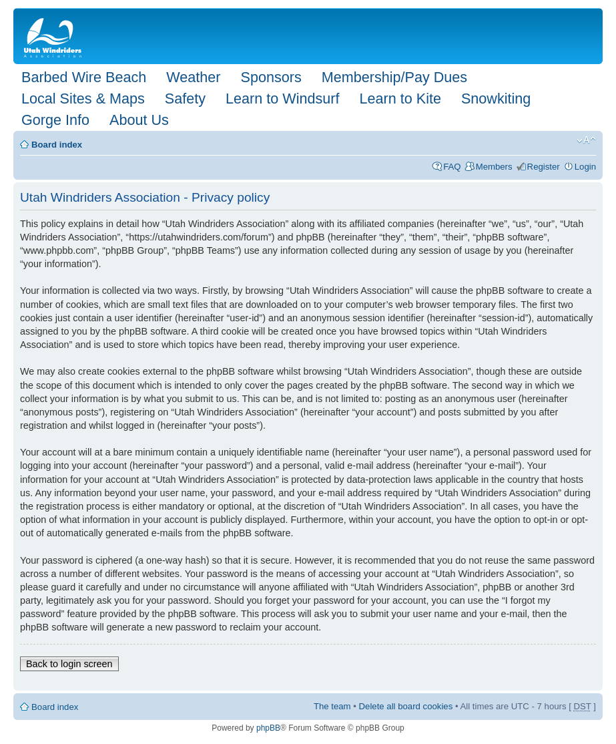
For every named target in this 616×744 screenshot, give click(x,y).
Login (585, 167)
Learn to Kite (400, 98)
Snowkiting (496, 98)
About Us (139, 120)
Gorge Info (55, 120)
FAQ (451, 167)
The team (332, 706)
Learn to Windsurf (282, 98)
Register (543, 167)
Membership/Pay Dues (394, 77)
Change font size (586, 140)
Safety (185, 98)
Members (494, 167)
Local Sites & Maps (83, 98)
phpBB (268, 728)
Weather (193, 77)
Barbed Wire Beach (83, 77)
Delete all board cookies (406, 706)
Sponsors (270, 77)
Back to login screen (69, 664)
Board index (56, 145)
